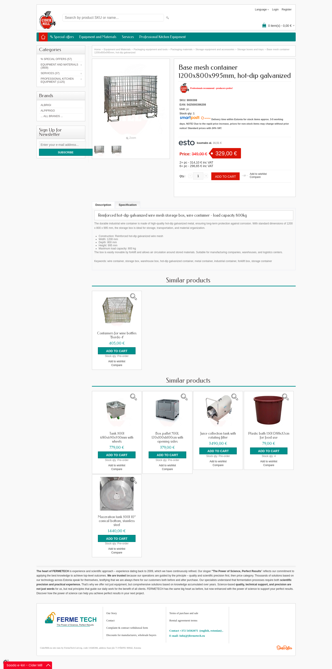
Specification (128, 204)
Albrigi (46, 105)
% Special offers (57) (56, 59)
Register (287, 9)
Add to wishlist (258, 173)
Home (97, 49)
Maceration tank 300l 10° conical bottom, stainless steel (117, 521)
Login (275, 9)
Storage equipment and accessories (214, 49)
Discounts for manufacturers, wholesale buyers (131, 634)
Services (128, 37)
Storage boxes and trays (250, 49)
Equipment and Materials (97, 37)
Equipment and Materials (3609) (59, 66)
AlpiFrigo (48, 110)
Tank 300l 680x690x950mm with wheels (116, 437)
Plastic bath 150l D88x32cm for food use (268, 435)
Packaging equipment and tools (151, 49)
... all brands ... (52, 116)
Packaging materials (181, 49)
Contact (110, 620)
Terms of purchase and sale (183, 613)
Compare (255, 177)
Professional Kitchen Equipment (162, 37)
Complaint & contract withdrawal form (127, 627)
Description (103, 204)
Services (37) (50, 73)
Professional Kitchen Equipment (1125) (57, 80)
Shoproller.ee (284, 647)
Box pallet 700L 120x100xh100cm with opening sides (167, 437)
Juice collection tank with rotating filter (218, 435)
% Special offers (62, 37)
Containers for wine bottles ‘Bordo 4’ (116, 335)
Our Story (111, 613)
